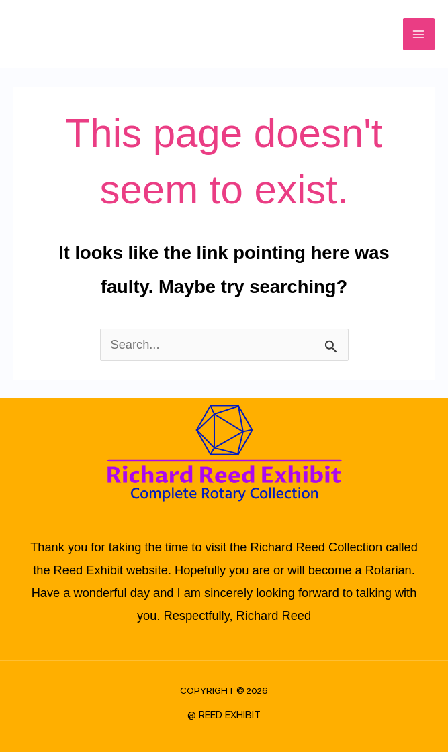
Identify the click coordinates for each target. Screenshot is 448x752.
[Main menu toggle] (419, 34)
